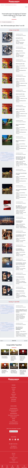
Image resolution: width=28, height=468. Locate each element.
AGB (13, 456)
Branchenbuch (13, 401)
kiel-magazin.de (13, 446)
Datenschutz (13, 459)
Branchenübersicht (13, 413)
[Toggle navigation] (12, 466)
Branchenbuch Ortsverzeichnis (13, 415)
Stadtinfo (13, 389)
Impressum (13, 454)
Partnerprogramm (13, 416)
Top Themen (13, 387)
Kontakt (14, 460)
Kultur (14, 390)
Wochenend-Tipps (13, 397)
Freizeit (13, 392)
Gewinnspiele (13, 399)
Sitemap (13, 418)
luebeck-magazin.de (13, 447)
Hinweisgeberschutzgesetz (14, 457)
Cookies (13, 453)
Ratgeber (13, 395)
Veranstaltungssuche (13, 408)
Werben (13, 420)
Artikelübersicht (13, 411)
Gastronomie (13, 394)
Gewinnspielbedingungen (13, 423)
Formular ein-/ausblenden (6, 22)
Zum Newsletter (13, 431)
